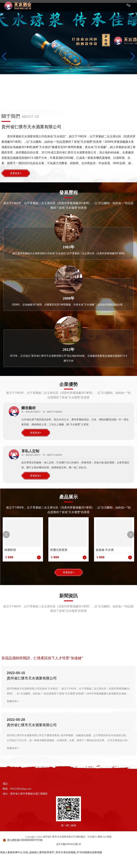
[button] (6, 534)
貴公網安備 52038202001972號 (24, 840)
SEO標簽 (107, 836)
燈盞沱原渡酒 (58, 549)
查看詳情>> (13, 701)
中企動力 (92, 836)
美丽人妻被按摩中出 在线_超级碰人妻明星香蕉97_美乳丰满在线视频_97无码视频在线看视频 (51, 852)
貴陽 (99, 836)
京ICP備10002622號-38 (68, 844)
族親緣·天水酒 (105, 549)
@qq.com (26, 788)
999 (10, 557)
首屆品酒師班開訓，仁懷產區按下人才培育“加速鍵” (42, 658)
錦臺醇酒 (10, 549)
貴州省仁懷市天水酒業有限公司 (32, 678)
